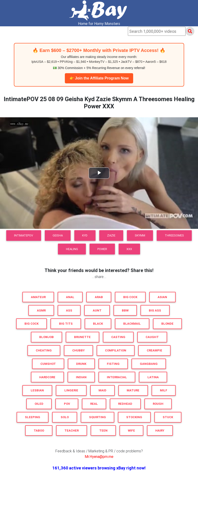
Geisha (58, 235)
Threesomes (174, 235)
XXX (129, 249)
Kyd (84, 235)
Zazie (111, 235)
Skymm (140, 235)
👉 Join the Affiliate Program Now (99, 78)
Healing (72, 249)
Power (102, 249)
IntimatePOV (23, 235)
